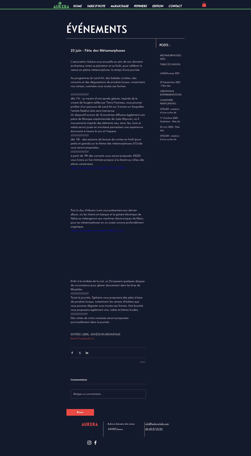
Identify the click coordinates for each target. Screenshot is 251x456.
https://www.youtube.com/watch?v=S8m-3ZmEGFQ (98, 167)
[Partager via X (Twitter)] (79, 352)
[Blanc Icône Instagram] (89, 442)
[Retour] (80, 412)
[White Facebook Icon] (95, 442)
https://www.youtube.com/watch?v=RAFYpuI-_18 (97, 230)
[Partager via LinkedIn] (87, 352)
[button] (204, 4)
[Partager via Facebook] (72, 352)
